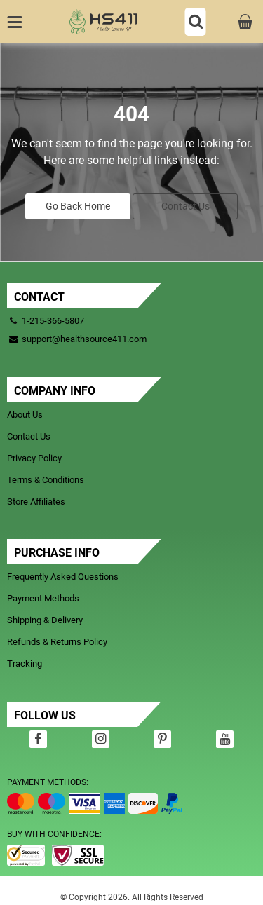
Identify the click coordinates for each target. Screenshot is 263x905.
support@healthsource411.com (77, 339)
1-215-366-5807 (53, 320)
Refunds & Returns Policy (57, 642)
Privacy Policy (34, 458)
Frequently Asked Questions (63, 576)
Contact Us (185, 206)
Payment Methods (43, 598)
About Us (25, 414)
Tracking (24, 663)
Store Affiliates (36, 501)
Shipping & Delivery (45, 620)
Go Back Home (78, 206)
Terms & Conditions (45, 480)
